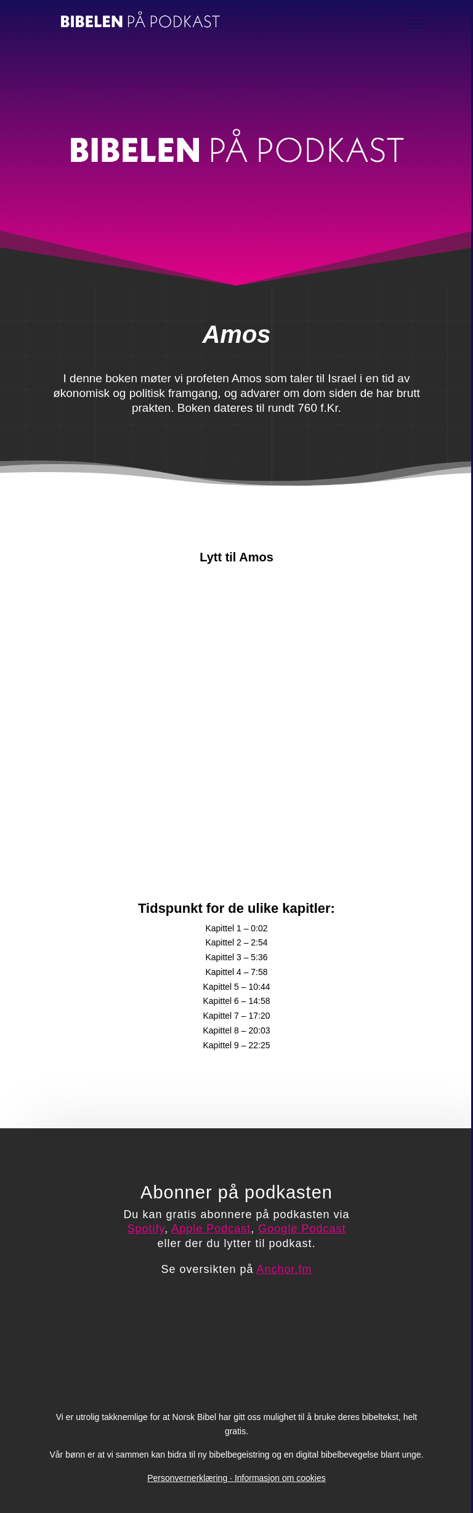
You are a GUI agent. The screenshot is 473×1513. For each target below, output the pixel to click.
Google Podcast (302, 1228)
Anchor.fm (284, 1269)
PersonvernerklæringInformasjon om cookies (236, 1478)
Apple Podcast (211, 1228)
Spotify (146, 1228)
